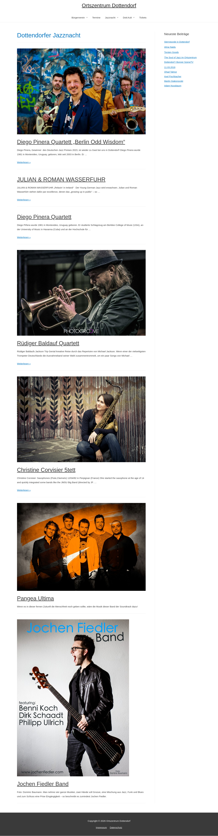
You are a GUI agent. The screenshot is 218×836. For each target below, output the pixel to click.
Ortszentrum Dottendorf (109, 5)
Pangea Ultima (37, 598)
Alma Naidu (170, 47)
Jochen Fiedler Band (45, 783)
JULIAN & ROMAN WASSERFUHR (65, 179)
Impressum (101, 827)
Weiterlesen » (24, 162)
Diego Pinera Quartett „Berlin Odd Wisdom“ (76, 142)
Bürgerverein (78, 18)
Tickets (142, 18)
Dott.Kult (127, 18)
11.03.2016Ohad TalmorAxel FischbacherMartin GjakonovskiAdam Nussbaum (174, 76)
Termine (96, 18)
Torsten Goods (171, 52)
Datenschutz (116, 827)
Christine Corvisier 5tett (49, 469)
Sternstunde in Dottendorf (177, 42)
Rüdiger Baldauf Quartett (51, 343)
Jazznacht (110, 18)
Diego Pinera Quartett (46, 217)
